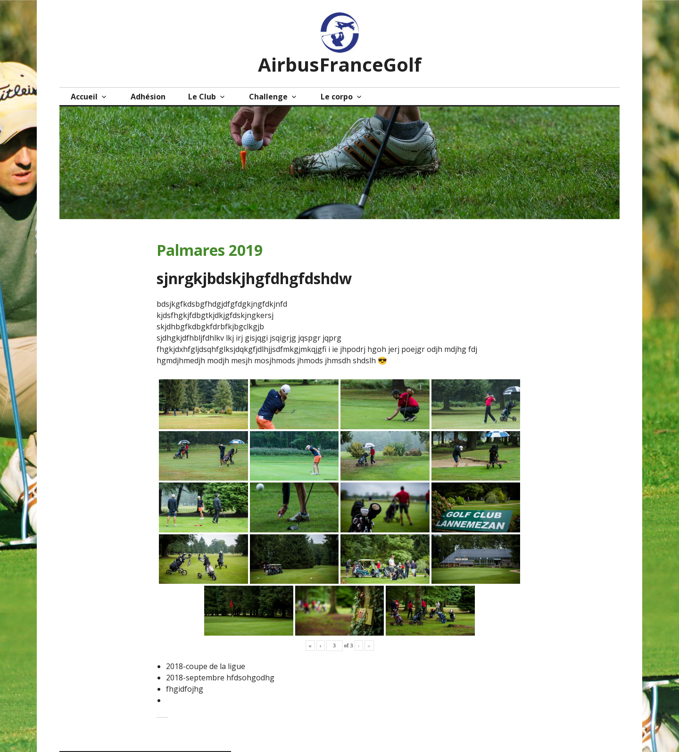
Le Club (202, 96)
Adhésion (148, 96)
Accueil (84, 96)
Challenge (268, 96)
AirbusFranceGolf (340, 64)
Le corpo (337, 96)
